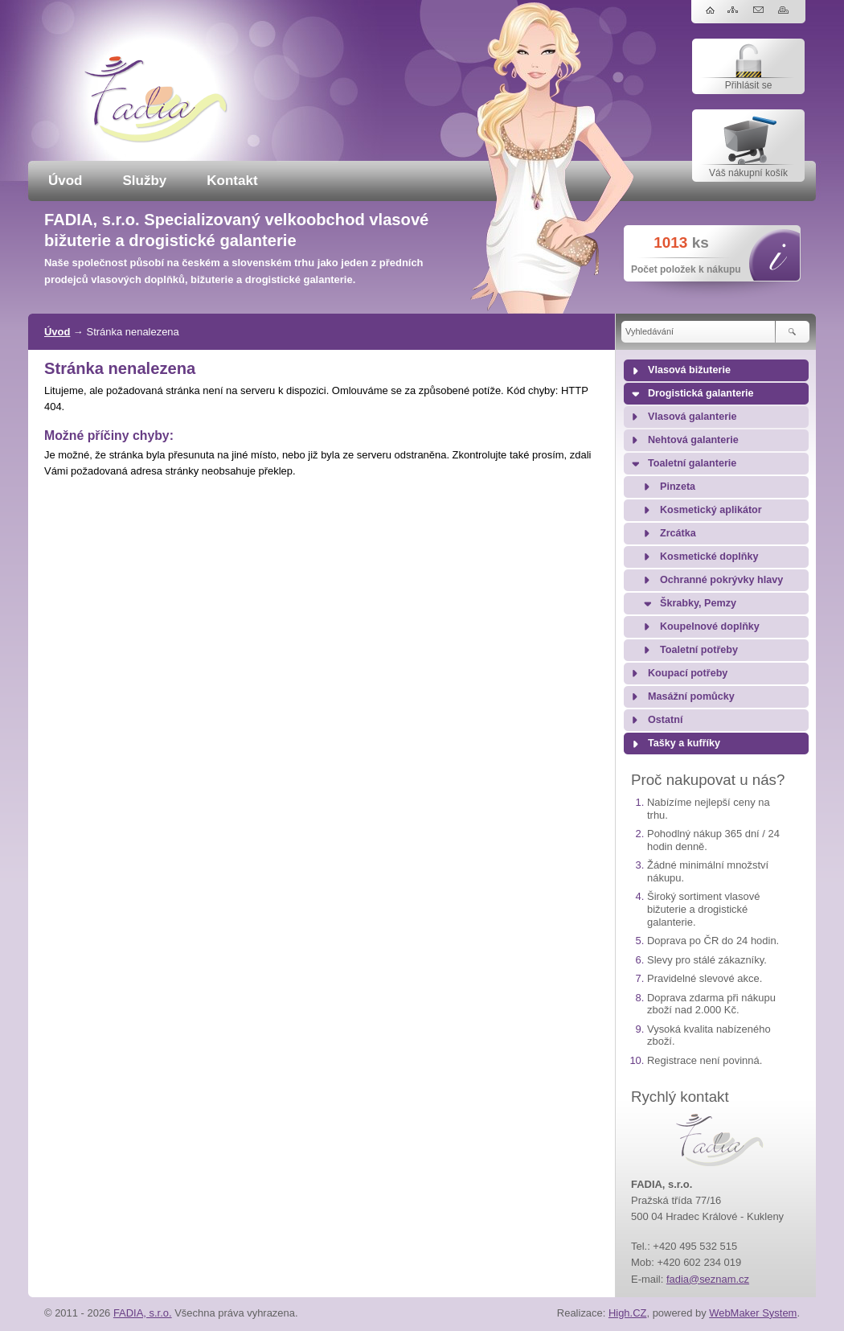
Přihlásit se (748, 85)
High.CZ (627, 1313)
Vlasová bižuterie (689, 370)
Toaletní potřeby (699, 649)
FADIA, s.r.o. (142, 1313)
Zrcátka (678, 533)
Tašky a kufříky (684, 743)
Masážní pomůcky (691, 696)
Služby (145, 180)
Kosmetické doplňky (709, 556)
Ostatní (665, 719)
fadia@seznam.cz (707, 1279)
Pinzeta (677, 486)
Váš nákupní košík (748, 173)
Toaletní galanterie (692, 463)
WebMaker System (753, 1313)
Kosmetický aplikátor (711, 510)
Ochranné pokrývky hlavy (721, 579)
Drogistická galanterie (701, 393)
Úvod (65, 180)
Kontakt (232, 180)
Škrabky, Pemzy (698, 603)
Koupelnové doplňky (710, 626)
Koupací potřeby (687, 673)
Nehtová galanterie (693, 440)
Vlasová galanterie (692, 416)
